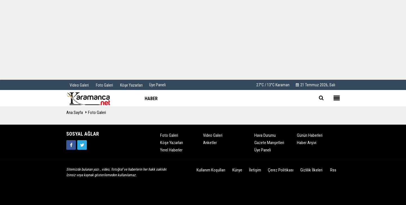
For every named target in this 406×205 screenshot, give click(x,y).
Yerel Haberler (171, 150)
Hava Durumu (265, 135)
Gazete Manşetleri (269, 142)
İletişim (255, 170)
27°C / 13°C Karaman (273, 85)
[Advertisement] (203, 39)
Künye (237, 170)
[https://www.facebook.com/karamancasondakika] (71, 145)
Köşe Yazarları (171, 142)
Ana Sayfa (74, 112)
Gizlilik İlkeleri (311, 170)
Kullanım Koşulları (211, 170)
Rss (333, 170)
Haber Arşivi (306, 142)
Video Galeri (212, 135)
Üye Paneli (157, 85)
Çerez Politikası (281, 170)
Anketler (210, 142)
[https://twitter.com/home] (82, 145)
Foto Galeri (97, 112)
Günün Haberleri (310, 135)
